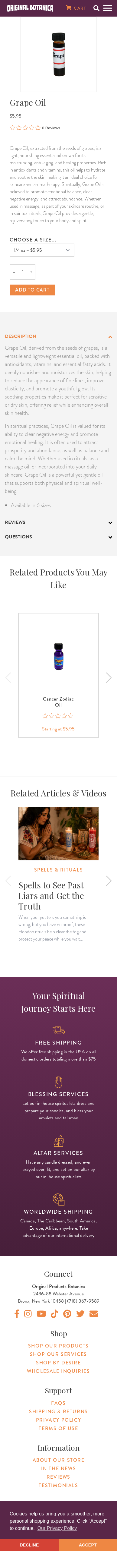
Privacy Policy (58, 1420)
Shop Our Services (58, 1354)
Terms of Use (58, 1428)
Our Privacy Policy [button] (57, 1528)
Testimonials (58, 1485)
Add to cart (32, 289)
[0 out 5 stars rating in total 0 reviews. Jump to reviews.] (35, 127)
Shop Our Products (58, 1345)
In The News (58, 1468)
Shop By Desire (58, 1362)
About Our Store (59, 1460)
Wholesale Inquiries (58, 1371)
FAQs (58, 1403)
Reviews (58, 1477)
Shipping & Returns (58, 1411)
